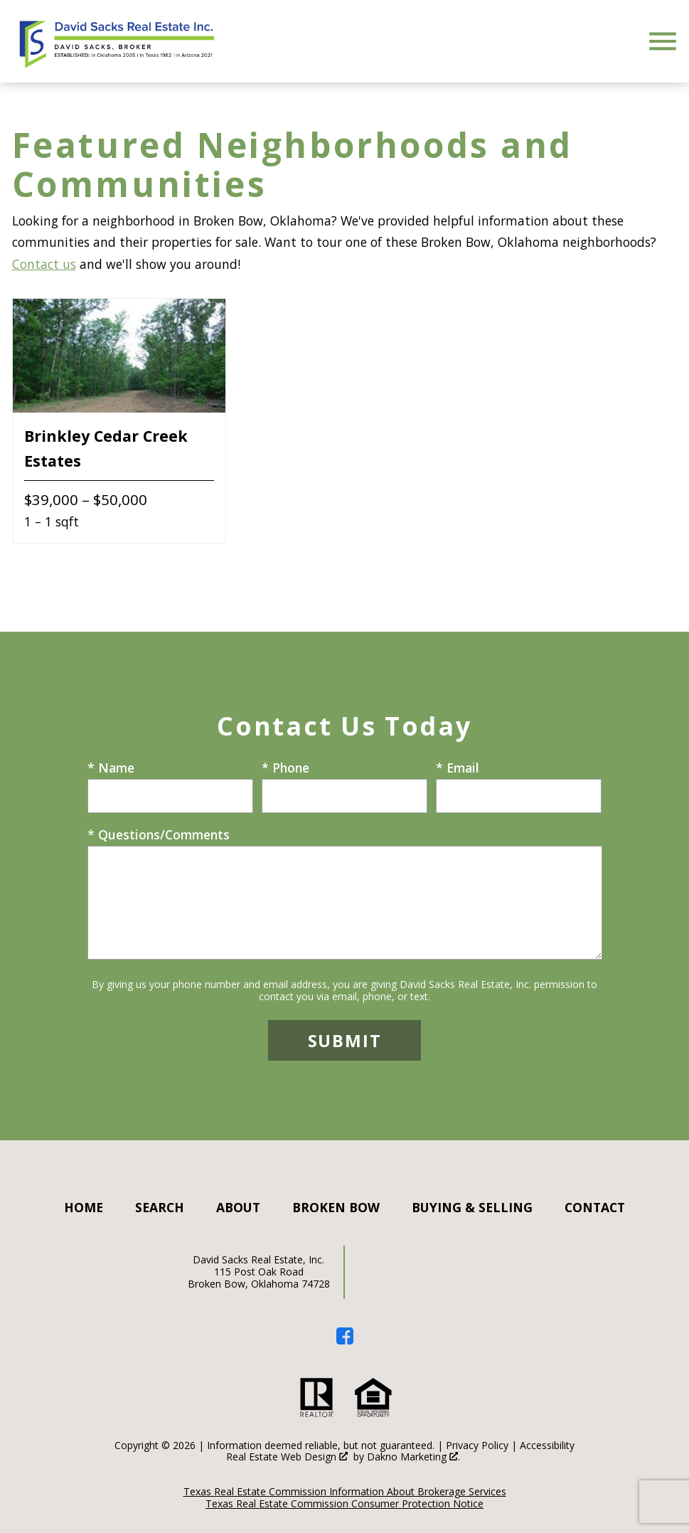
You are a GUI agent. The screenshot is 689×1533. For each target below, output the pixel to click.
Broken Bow (336, 1207)
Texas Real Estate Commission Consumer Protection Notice (344, 1503)
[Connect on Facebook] (344, 1339)
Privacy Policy (477, 1445)
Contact (595, 1207)
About (238, 1207)
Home (83, 1207)
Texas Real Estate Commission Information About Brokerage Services (344, 1491)
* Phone (285, 767)
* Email (457, 767)
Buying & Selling (472, 1207)
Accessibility (547, 1445)
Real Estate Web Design (287, 1457)
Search (159, 1207)
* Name (110, 767)
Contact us (44, 263)
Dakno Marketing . (413, 1457)
